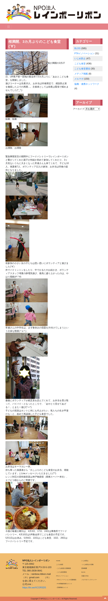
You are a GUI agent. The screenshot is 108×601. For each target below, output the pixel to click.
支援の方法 (84, 576)
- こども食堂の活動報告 (63, 568)
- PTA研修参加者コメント (64, 583)
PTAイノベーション (84, 53)
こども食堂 (80, 63)
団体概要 (84, 568)
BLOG (77, 48)
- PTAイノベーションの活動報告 (66, 579)
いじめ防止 (80, 58)
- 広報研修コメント (62, 587)
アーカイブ (78, 109)
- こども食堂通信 (61, 572)
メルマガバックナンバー (89, 579)
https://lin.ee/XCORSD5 (34, 587)
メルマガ (78, 79)
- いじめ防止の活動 (87, 564)
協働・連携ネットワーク (86, 84)
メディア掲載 (81, 74)
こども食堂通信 (82, 68)
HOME (58, 560)
